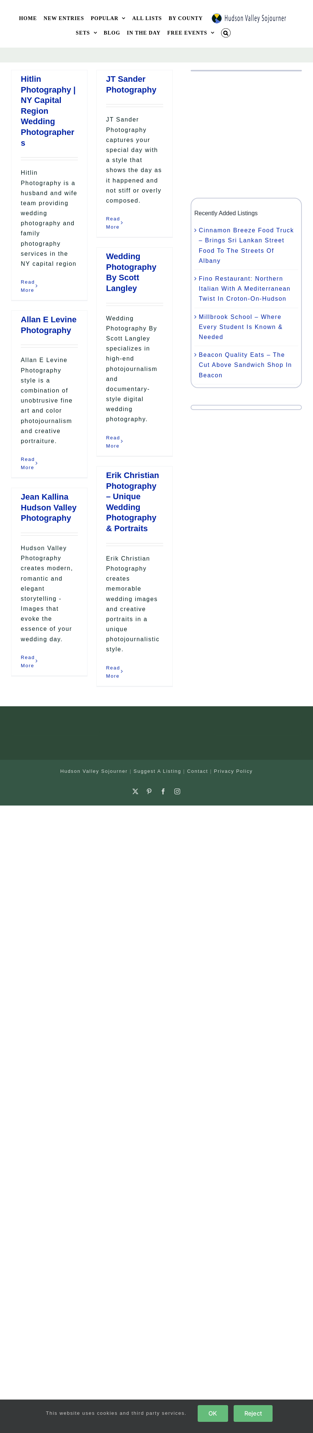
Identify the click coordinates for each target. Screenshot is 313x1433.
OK (212, 1413)
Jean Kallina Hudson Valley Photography (48, 507)
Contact (197, 771)
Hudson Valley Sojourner (94, 771)
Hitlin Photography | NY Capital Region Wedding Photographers (48, 111)
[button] (226, 33)
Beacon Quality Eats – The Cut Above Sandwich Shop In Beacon (245, 365)
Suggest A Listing (157, 771)
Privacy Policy (233, 771)
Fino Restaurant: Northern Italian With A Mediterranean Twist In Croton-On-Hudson (245, 288)
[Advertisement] (246, 134)
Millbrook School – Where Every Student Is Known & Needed (241, 327)
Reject (253, 1413)
